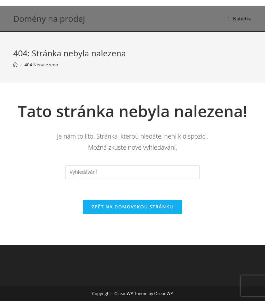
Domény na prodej (49, 18)
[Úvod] (15, 65)
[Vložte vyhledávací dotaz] (132, 172)
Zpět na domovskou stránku (132, 207)
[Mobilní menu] (240, 18)
